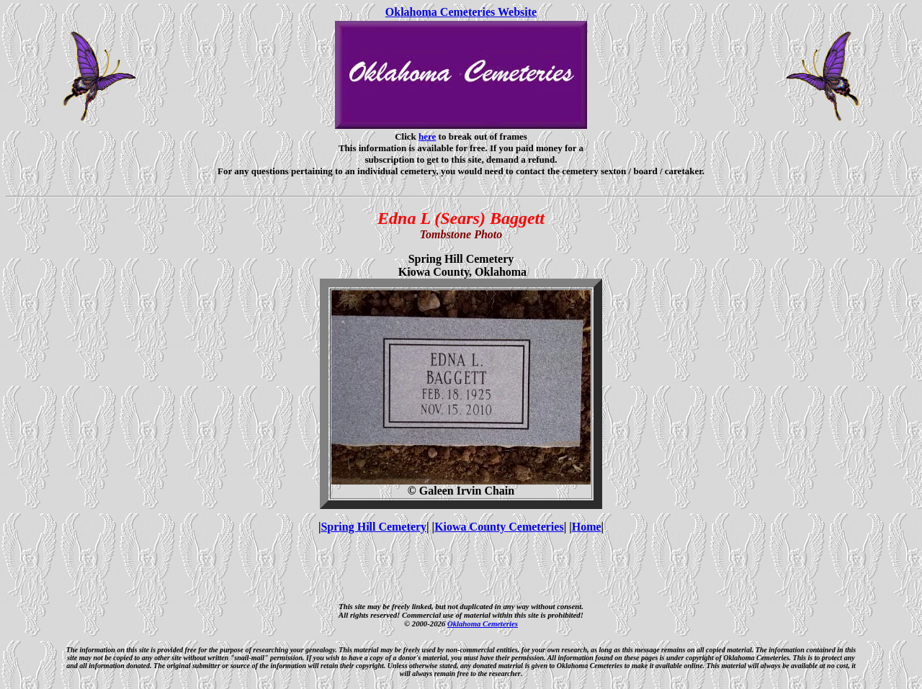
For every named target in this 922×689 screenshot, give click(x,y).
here (427, 136)
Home (586, 527)
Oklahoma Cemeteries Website (461, 12)
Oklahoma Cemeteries (482, 623)
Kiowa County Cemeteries (499, 527)
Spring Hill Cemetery (373, 527)
